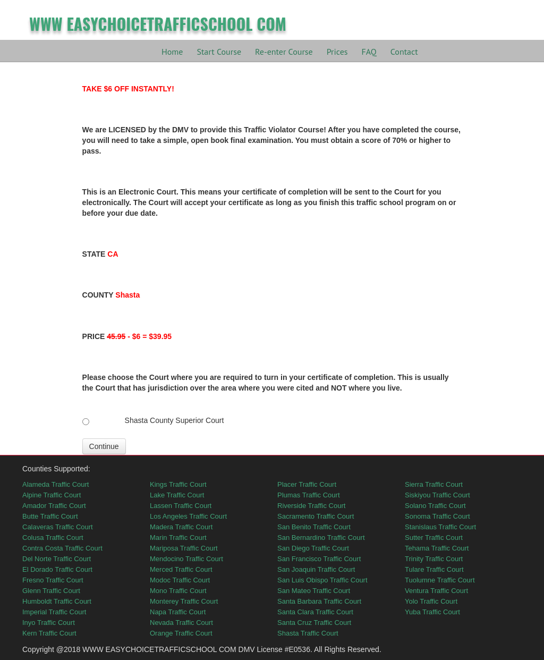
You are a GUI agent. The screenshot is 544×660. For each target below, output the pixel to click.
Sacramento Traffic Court (315, 516)
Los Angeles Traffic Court (188, 516)
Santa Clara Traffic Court (315, 612)
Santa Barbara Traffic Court (319, 601)
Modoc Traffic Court (180, 580)
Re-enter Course (284, 51)
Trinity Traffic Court (434, 559)
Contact (404, 51)
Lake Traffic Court (177, 495)
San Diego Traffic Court (313, 548)
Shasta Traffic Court (307, 633)
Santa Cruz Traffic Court (314, 623)
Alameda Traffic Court (55, 484)
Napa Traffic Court (178, 612)
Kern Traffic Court (49, 633)
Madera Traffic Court (181, 527)
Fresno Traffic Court (52, 580)
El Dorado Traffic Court (57, 569)
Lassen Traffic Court (180, 506)
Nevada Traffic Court (181, 623)
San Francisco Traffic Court (319, 559)
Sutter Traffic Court (434, 537)
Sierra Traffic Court (434, 484)
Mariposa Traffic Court (184, 548)
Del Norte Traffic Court (56, 559)
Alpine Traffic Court (51, 495)
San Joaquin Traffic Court (316, 569)
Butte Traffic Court (50, 516)
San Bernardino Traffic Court (321, 537)
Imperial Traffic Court (54, 612)
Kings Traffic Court (178, 484)
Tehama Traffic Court (437, 548)
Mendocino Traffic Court (186, 559)
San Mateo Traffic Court (313, 591)
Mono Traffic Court (178, 591)
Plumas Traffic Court (308, 495)
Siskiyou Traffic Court (437, 495)
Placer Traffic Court (306, 484)
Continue (104, 446)
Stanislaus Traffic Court (440, 527)
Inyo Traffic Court (48, 623)
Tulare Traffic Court (434, 569)
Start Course (219, 51)
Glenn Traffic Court (51, 591)
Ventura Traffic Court (436, 591)
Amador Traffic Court (54, 506)
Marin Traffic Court (178, 537)
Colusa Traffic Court (52, 537)
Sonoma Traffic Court (437, 516)
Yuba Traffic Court (432, 612)
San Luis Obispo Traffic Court (322, 580)
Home (172, 51)
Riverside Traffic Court (311, 506)
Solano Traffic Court (435, 506)
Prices (337, 51)
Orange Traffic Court (181, 633)
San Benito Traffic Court (314, 527)
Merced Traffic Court (181, 569)
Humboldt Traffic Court (56, 601)
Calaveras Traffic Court (57, 527)
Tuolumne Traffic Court (440, 580)
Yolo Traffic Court (431, 601)
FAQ (369, 51)
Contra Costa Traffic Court (62, 548)
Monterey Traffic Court (184, 601)
